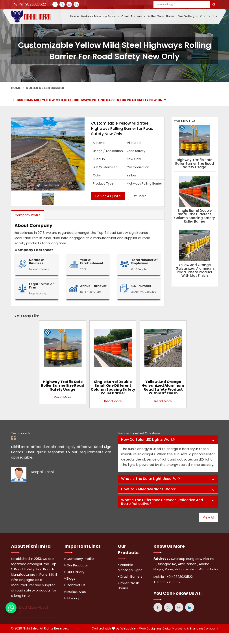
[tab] (168, 439)
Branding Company (204, 628)
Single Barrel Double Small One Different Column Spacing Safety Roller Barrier (194, 216)
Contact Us (208, 16)
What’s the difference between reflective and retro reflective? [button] (162, 501)
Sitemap (73, 598)
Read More (63, 397)
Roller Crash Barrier (161, 16)
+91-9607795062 (166, 582)
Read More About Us (33, 610)
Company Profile (28, 215)
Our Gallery (188, 16)
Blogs (70, 578)
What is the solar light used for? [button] (150, 478)
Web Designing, (150, 628)
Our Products (76, 565)
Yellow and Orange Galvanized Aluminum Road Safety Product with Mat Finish (194, 270)
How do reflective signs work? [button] (148, 489)
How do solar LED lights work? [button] (148, 439)
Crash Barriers (133, 16)
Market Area (75, 591)
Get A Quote (108, 196)
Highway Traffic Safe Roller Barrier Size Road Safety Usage (194, 163)
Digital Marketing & (176, 628)
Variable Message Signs (100, 16)
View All (208, 517)
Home (74, 16)
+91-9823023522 (30, 4)
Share (140, 196)
